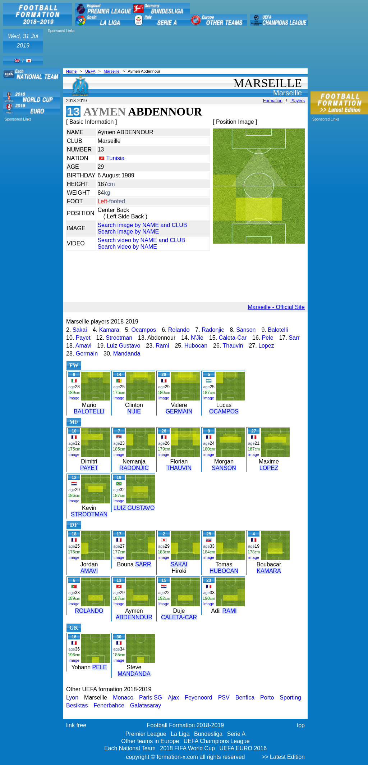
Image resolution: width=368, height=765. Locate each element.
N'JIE (134, 411)
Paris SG (150, 697)
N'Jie (197, 338)
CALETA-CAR (179, 617)
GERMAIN (179, 411)
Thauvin (233, 346)
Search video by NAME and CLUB (141, 240)
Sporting (290, 697)
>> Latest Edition (283, 757)
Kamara (109, 330)
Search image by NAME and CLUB (142, 225)
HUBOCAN (224, 571)
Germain (87, 353)
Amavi (83, 346)
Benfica (244, 697)
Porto (267, 697)
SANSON (224, 468)
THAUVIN (179, 468)
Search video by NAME (127, 247)
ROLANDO (89, 611)
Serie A (236, 734)
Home (71, 71)
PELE (99, 667)
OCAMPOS (224, 411)
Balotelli (278, 330)
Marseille (112, 71)
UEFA (90, 71)
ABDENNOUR (134, 617)
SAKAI (178, 564)
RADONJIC (134, 468)
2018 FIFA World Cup (187, 748)
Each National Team (130, 748)
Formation (272, 100)
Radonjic (213, 330)
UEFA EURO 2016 (243, 748)
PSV (224, 697)
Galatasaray (145, 705)
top (301, 725)
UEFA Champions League (217, 741)
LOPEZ (268, 468)
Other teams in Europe (150, 741)
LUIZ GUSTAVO (134, 508)
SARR (143, 564)
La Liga (180, 734)
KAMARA (269, 571)
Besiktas (77, 705)
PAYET (89, 468)
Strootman (119, 338)
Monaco (123, 697)
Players (297, 100)
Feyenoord (198, 697)
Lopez (266, 346)
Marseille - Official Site (276, 307)
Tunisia (115, 158)
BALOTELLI (89, 411)
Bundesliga (208, 734)
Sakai (80, 330)
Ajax (173, 697)
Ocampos (143, 330)
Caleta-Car (233, 338)
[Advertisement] (90, 44)
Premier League (145, 734)
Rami (162, 346)
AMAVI (89, 571)
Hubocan (195, 346)
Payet (83, 338)
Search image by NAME (128, 231)
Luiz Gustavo (123, 346)
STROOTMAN (89, 514)
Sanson (246, 330)
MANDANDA (134, 674)
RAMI (229, 611)
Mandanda (127, 353)
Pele (267, 338)
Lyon (72, 697)
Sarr (294, 338)
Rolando (179, 330)
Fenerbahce (108, 705)
